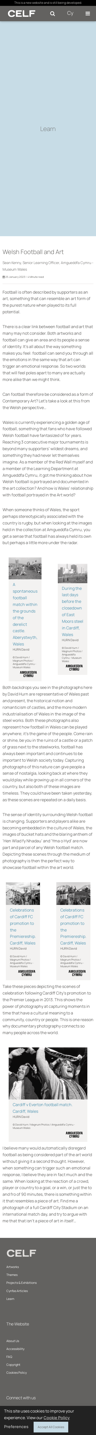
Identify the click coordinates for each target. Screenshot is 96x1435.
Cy (70, 12)
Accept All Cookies (51, 1426)
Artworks (12, 1267)
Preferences (16, 1426)
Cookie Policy (57, 1417)
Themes (12, 1275)
